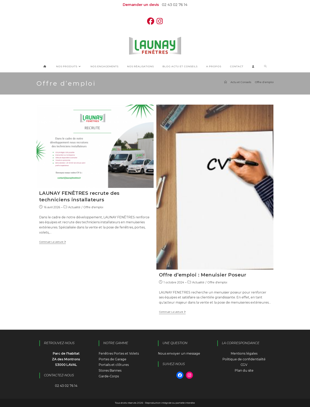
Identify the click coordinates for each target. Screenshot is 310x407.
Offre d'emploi (93, 207)
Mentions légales (244, 353)
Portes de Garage (112, 359)
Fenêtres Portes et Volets (119, 353)
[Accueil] (225, 82)
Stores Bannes (110, 370)
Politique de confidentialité (244, 359)
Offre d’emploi (264, 82)
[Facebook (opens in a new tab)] (150, 21)
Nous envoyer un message (179, 353)
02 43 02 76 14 (174, 5)
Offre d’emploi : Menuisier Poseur (202, 275)
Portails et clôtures (114, 365)
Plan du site (244, 370)
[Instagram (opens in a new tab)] (159, 21)
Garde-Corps (109, 376)
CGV (244, 365)
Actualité (74, 207)
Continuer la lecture (52, 242)
